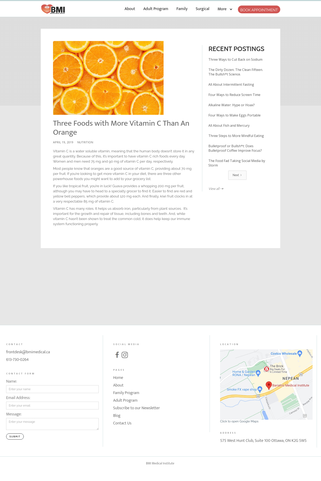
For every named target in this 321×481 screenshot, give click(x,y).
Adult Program (155, 8)
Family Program (126, 393)
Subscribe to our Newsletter (136, 408)
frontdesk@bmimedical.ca (28, 352)
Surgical (202, 8)
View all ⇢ (215, 188)
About (130, 8)
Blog (117, 416)
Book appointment (259, 10)
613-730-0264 (17, 360)
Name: (11, 381)
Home (118, 378)
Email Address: (18, 398)
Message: (13, 414)
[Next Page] (237, 175)
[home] (53, 8)
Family (182, 8)
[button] (225, 8)
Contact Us (122, 424)
